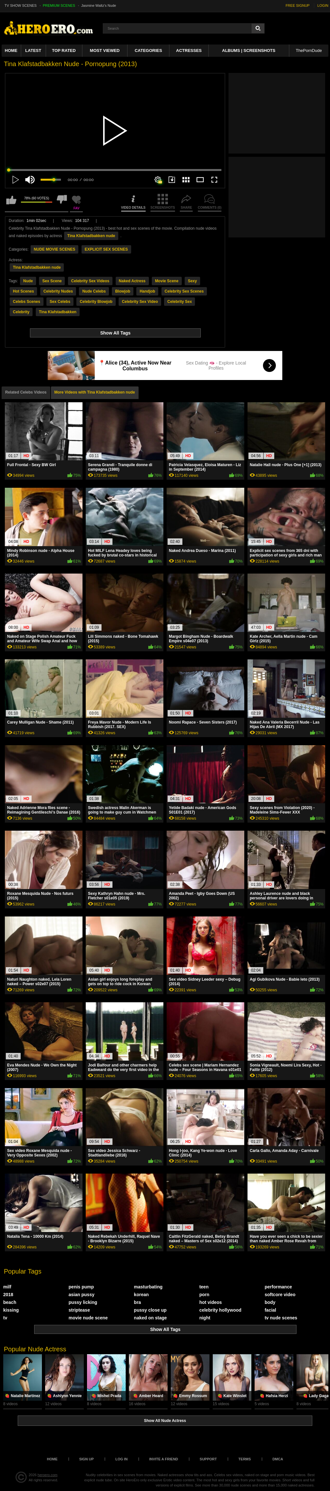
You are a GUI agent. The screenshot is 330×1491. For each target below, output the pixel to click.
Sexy (192, 281)
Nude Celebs (94, 291)
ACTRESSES (188, 50)
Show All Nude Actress (165, 1420)
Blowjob (122, 291)
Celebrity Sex (179, 301)
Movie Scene (167, 281)
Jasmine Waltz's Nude (98, 5)
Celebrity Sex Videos (90, 281)
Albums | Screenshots (248, 50)
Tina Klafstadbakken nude (91, 236)
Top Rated (64, 50)
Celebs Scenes (26, 301)
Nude (28, 281)
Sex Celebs (60, 301)
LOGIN (322, 5)
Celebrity (21, 312)
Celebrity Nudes (58, 291)
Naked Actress (132, 281)
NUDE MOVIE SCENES (54, 249)
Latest (33, 50)
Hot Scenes (23, 291)
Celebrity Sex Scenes (184, 291)
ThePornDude (309, 50)
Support (208, 1459)
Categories (148, 50)
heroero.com (48, 1475)
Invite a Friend (163, 1459)
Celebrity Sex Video (140, 301)
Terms (244, 1459)
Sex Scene (52, 281)
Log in (121, 1459)
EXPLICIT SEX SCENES (106, 249)
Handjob (147, 291)
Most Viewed (105, 50)
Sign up (86, 1459)
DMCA (277, 1459)
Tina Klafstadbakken (57, 312)
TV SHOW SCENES (21, 5)
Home (11, 50)
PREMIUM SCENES (59, 5)
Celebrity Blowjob (96, 301)
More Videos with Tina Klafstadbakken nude (94, 392)
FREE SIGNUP (298, 5)
